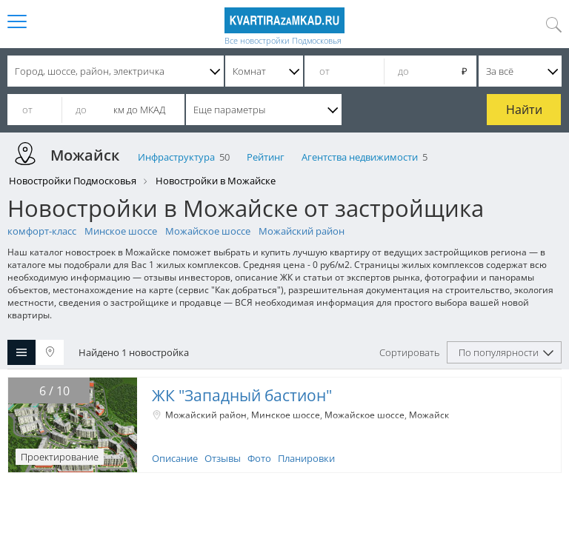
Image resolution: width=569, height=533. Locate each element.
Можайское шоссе (207, 231)
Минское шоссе (120, 231)
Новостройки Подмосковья (72, 180)
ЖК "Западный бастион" (242, 395)
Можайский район (302, 231)
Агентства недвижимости (360, 157)
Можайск (429, 415)
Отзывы (222, 458)
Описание (175, 458)
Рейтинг (265, 157)
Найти (524, 109)
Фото (259, 458)
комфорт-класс (41, 231)
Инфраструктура (176, 157)
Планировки (306, 458)
